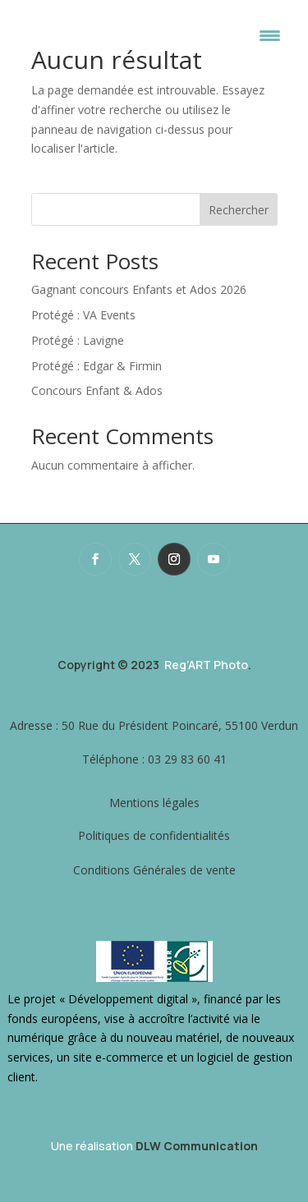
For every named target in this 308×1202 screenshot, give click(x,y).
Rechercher (239, 210)
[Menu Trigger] (269, 34)
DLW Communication (197, 1146)
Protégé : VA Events (83, 315)
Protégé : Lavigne (77, 340)
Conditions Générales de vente (154, 870)
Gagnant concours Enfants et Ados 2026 (138, 289)
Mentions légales (154, 802)
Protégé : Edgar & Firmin (96, 366)
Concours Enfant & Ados (97, 390)
